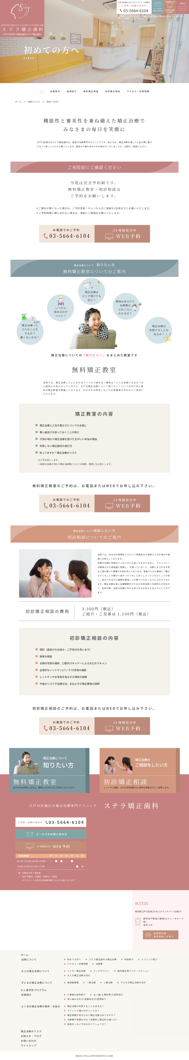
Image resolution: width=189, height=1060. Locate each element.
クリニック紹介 (149, 959)
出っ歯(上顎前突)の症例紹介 (108, 994)
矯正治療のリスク (31, 1031)
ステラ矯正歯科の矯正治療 (103, 959)
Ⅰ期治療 (91, 982)
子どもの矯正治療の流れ (133, 982)
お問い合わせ (28, 1040)
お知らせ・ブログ (31, 1036)
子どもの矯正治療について (36, 982)
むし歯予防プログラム (34, 990)
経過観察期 (73, 982)
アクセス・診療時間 (138, 91)
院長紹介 (129, 959)
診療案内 (55, 91)
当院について (34, 101)
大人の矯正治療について (35, 971)
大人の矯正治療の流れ (78, 975)
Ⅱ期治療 (108, 982)
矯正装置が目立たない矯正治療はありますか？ (91, 1015)
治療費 (99, 963)
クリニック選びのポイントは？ (83, 1010)
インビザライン (102, 970)
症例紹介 (72, 91)
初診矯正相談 (112, 91)
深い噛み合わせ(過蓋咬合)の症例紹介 (86, 999)
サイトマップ (28, 1045)
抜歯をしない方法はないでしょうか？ (87, 1024)
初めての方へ (74, 959)
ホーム (18, 101)
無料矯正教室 (91, 91)
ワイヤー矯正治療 (76, 970)
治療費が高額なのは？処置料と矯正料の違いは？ (92, 1019)
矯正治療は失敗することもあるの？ (85, 1006)
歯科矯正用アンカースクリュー (133, 970)
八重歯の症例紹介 (76, 994)
